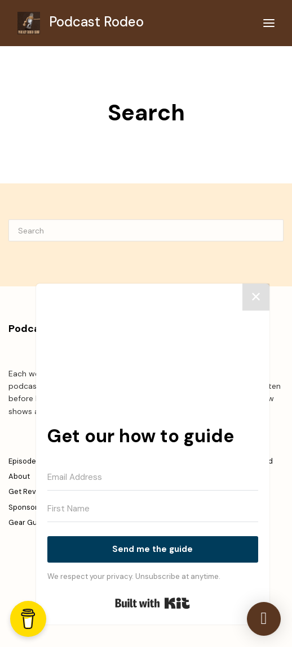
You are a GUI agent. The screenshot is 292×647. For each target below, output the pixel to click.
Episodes (24, 461)
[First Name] (152, 509)
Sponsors (25, 507)
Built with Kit (152, 603)
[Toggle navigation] (269, 23)
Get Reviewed (32, 491)
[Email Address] (152, 478)
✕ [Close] (256, 296)
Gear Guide (28, 522)
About (19, 476)
